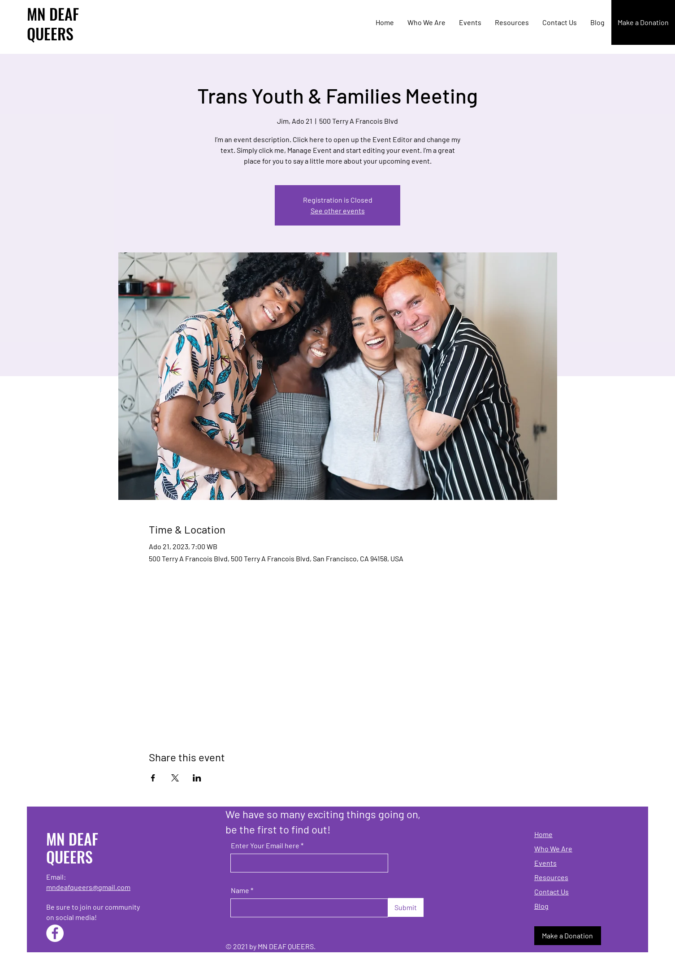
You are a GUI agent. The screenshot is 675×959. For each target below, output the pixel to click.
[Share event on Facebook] (153, 777)
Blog (541, 906)
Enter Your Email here (265, 845)
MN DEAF (53, 13)
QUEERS (50, 33)
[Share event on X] (175, 777)
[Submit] (406, 907)
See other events (338, 210)
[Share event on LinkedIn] (197, 777)
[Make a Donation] (643, 22)
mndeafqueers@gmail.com (88, 887)
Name (240, 890)
